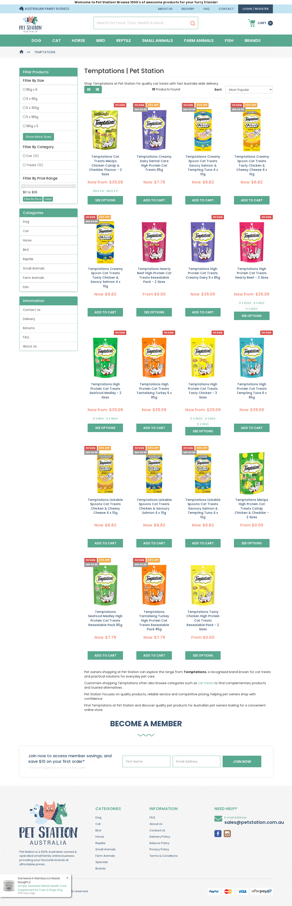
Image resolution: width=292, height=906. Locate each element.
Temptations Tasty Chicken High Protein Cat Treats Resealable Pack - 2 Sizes (203, 620)
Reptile (123, 40)
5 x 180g (251, 309)
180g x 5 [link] (32, 126)
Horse (78, 40)
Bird (100, 40)
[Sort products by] (249, 89)
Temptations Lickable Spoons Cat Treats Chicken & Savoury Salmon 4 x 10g (154, 506)
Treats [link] (34, 165)
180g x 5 (112, 191)
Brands (253, 40)
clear (48, 199)
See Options (105, 200)
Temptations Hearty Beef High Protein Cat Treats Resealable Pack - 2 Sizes (154, 275)
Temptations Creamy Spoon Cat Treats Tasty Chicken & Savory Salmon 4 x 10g (105, 277)
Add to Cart (154, 200)
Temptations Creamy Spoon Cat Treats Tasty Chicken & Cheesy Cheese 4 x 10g (251, 165)
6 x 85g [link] (31, 98)
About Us (165, 8)
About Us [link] (30, 346)
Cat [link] (32, 156)
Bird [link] (25, 249)
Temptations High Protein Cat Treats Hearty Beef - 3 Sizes (251, 273)
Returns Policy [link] (159, 843)
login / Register (255, 9)
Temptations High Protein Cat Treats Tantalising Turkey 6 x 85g (154, 391)
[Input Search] (141, 23)
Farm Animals (199, 40)
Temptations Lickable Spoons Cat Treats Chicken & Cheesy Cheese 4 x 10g (105, 506)
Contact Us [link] (31, 310)
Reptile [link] (28, 259)
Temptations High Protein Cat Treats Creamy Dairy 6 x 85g (203, 273)
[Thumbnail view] (88, 89)
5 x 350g (245, 303)
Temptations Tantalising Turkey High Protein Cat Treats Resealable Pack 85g (154, 620)
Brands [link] (100, 868)
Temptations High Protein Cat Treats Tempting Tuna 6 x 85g (252, 391)
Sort (218, 89)
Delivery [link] (29, 319)
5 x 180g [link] (32, 117)
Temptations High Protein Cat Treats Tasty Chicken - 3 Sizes (203, 391)
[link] (218, 833)
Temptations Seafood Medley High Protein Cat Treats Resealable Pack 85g (105, 618)
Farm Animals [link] (33, 277)
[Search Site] (193, 23)
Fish (229, 40)
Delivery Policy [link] (159, 837)
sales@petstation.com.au (254, 822)
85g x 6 (98, 191)
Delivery (187, 8)
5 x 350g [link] (32, 108)
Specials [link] (101, 862)
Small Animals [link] (33, 268)
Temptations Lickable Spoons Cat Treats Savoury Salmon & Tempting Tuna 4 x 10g (202, 508)
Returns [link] (29, 328)
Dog (36, 40)
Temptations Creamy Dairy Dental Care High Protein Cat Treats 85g (154, 163)
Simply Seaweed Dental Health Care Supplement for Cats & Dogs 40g (42, 888)
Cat (56, 40)
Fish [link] (26, 287)
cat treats (205, 683)
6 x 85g (259, 303)
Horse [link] (27, 240)
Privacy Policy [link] (159, 849)
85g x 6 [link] (31, 89)
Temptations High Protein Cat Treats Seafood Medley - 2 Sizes (105, 391)
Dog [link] (26, 221)
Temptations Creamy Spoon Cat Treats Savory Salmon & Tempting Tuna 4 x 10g (202, 165)
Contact (226, 8)
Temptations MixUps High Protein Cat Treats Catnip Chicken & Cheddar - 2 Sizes (252, 508)
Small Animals (157, 40)
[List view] (97, 89)
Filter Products (36, 72)
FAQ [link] (26, 337)
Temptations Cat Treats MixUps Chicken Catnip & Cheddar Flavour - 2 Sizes (105, 165)
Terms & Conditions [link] (163, 856)
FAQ (206, 8)
